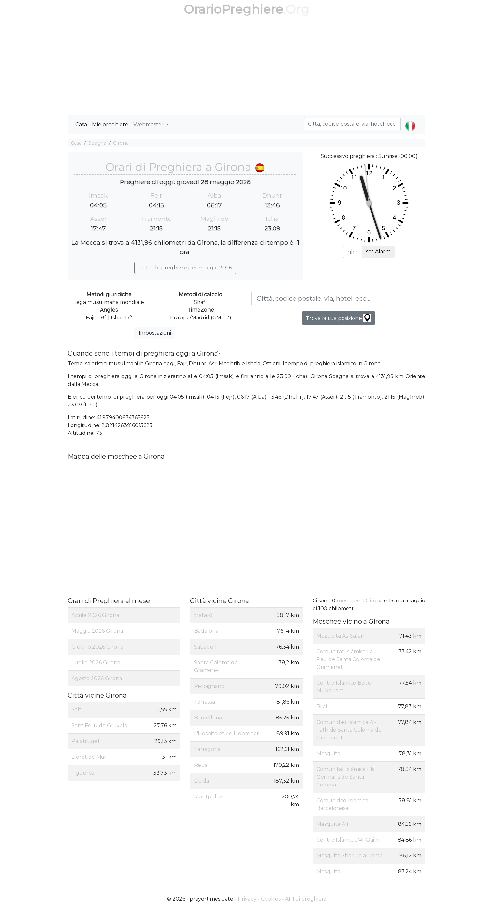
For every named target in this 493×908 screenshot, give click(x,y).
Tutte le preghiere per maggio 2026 (185, 268)
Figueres (83, 773)
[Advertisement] (246, 67)
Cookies (271, 899)
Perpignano (209, 686)
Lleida (201, 781)
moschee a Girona (360, 601)
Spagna (97, 143)
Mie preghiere (110, 125)
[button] (410, 120)
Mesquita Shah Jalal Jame (349, 856)
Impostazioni (155, 333)
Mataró (203, 615)
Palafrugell (86, 741)
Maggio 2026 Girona (97, 631)
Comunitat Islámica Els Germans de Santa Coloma (345, 777)
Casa (81, 125)
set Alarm (378, 252)
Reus (200, 765)
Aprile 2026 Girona (95, 615)
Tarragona (207, 749)
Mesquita (328, 753)
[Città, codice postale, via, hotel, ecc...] (338, 298)
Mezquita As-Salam (341, 636)
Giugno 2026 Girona (97, 647)
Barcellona (208, 718)
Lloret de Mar (89, 757)
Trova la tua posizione (338, 318)
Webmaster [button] (149, 125)
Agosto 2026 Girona (97, 678)
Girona (121, 143)
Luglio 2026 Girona (96, 662)
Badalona (206, 631)
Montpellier (209, 797)
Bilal (321, 706)
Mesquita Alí (332, 824)
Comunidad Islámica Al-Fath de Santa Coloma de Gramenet (349, 730)
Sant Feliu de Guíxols (99, 725)
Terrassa (204, 702)
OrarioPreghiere (233, 9)
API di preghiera (305, 899)
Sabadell (205, 647)
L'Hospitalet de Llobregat (226, 733)
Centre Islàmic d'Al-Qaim (347, 840)
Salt (77, 710)
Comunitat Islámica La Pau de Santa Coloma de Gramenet (348, 659)
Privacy (247, 899)
